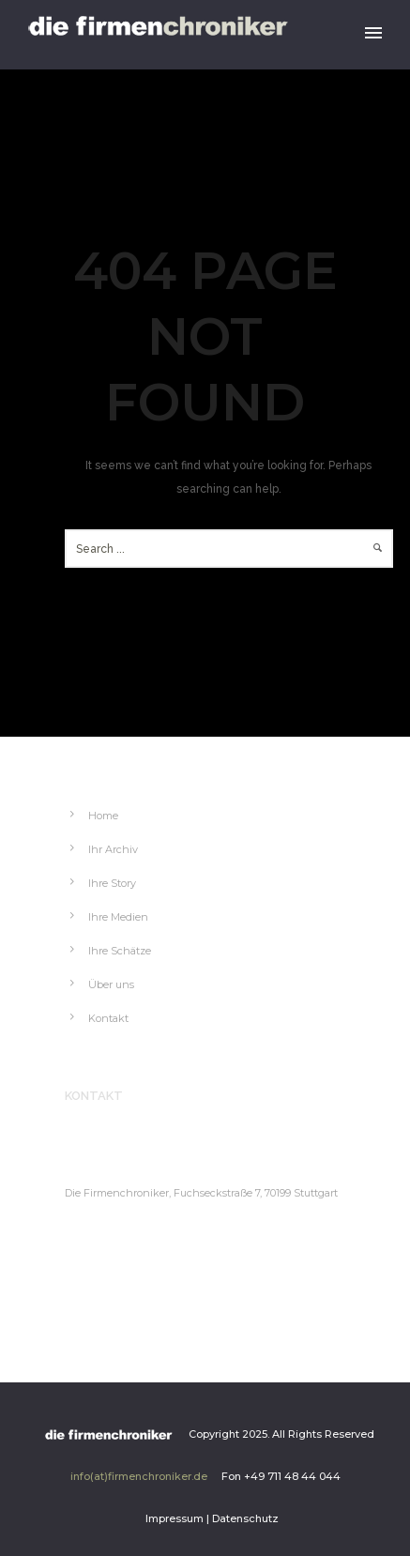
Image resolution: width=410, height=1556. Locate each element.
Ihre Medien (118, 916)
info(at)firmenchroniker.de (138, 1476)
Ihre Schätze (119, 950)
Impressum (174, 1518)
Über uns (111, 984)
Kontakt (108, 1018)
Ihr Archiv (113, 849)
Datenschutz (245, 1518)
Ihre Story (112, 883)
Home (103, 815)
